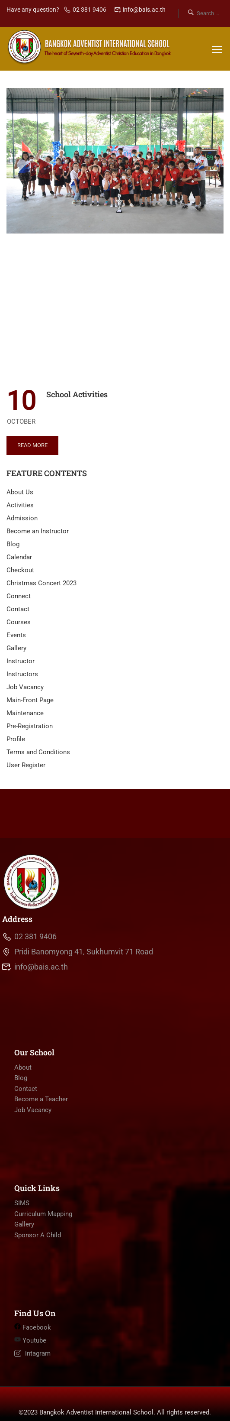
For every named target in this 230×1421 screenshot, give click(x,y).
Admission (22, 518)
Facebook (32, 1352)
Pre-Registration (29, 726)
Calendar (19, 557)
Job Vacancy (25, 687)
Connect (18, 596)
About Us (19, 492)
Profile (15, 739)
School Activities (77, 394)
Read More (32, 442)
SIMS (21, 1228)
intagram (32, 1378)
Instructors (22, 674)
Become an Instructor (37, 531)
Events (16, 635)
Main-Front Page (30, 700)
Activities (20, 505)
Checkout (20, 570)
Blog (12, 544)
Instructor (20, 661)
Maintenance (25, 713)
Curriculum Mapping (43, 1239)
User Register (25, 765)
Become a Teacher (41, 1124)
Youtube (30, 1365)
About (23, 1092)
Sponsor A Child (37, 1260)
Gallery (16, 648)
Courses (18, 622)
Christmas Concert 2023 (41, 583)
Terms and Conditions (38, 752)
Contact (17, 609)
